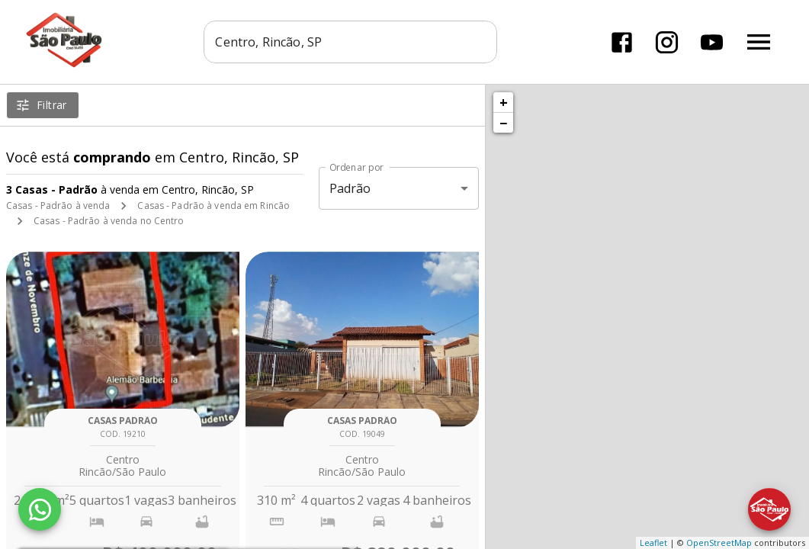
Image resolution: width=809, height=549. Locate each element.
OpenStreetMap (719, 542)
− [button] (503, 123)
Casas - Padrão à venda (58, 205)
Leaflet (653, 542)
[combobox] (351, 42)
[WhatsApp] (39, 509)
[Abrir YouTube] (711, 42)
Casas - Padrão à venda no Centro (109, 220)
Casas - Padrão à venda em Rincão (213, 205)
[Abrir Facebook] (621, 42)
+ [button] (503, 102)
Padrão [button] (350, 188)
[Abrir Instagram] (666, 42)
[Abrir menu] (758, 42)
